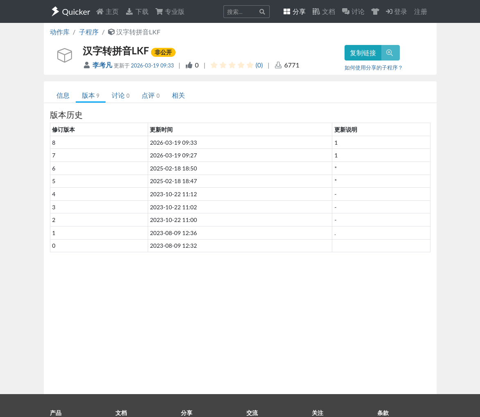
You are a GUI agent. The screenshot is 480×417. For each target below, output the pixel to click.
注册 (420, 11)
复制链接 (363, 52)
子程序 (89, 32)
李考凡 (103, 65)
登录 (396, 11)
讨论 (120, 95)
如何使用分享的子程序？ (374, 67)
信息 (63, 95)
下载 (136, 11)
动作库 (60, 32)
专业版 (170, 11)
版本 (90, 95)
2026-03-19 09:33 (152, 65)
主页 (107, 11)
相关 (178, 95)
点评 (150, 95)
